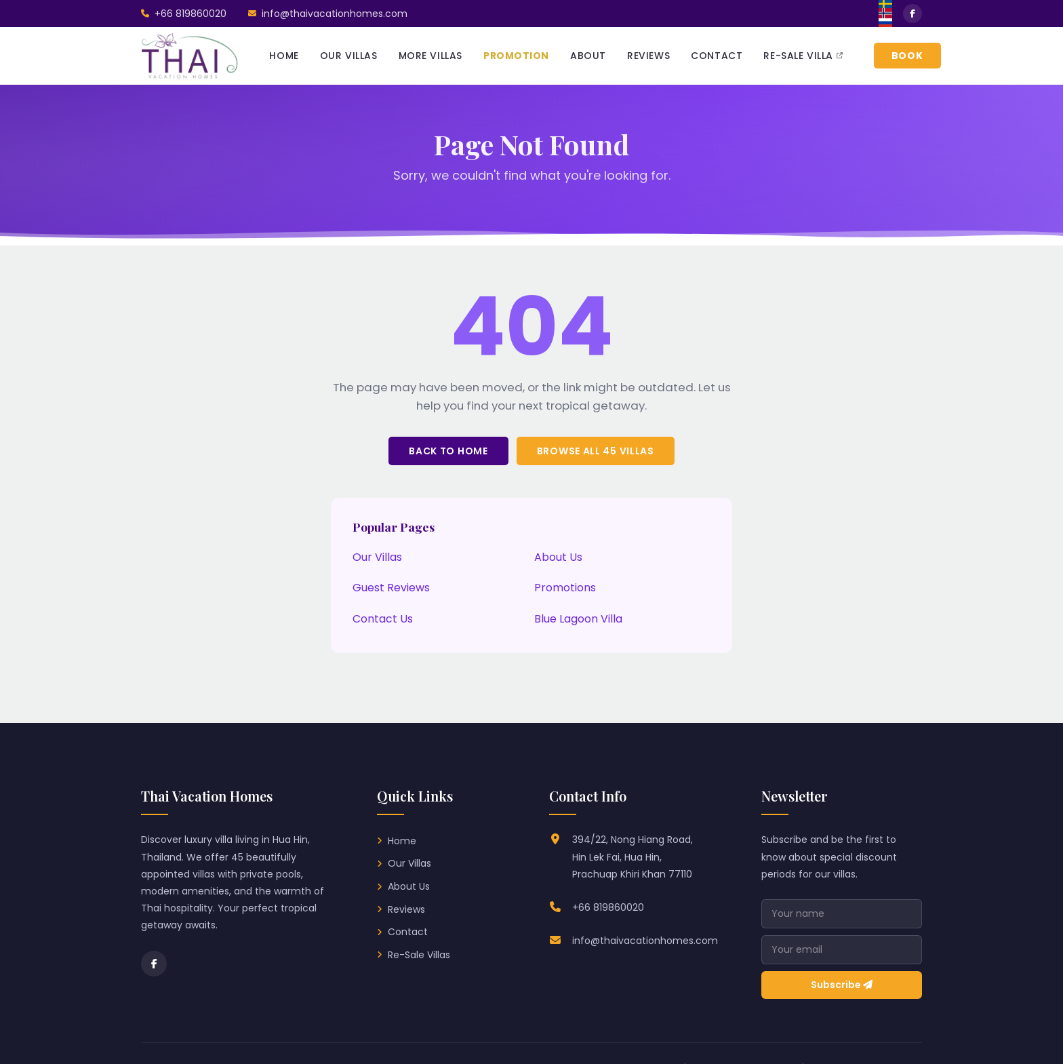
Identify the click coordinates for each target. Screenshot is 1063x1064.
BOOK (907, 55)
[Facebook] (154, 964)
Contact (408, 932)
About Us (558, 557)
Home (402, 841)
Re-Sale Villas (419, 955)
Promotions (565, 587)
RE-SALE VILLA (803, 55)
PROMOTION (516, 55)
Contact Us (383, 619)
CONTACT (716, 55)
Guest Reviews (391, 587)
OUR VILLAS (349, 55)
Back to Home (448, 451)
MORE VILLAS (430, 55)
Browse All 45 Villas (595, 451)
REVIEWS (648, 55)
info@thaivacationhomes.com (645, 940)
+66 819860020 (608, 907)
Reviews (406, 909)
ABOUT (588, 55)
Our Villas (377, 557)
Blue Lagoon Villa (578, 619)
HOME (283, 55)
